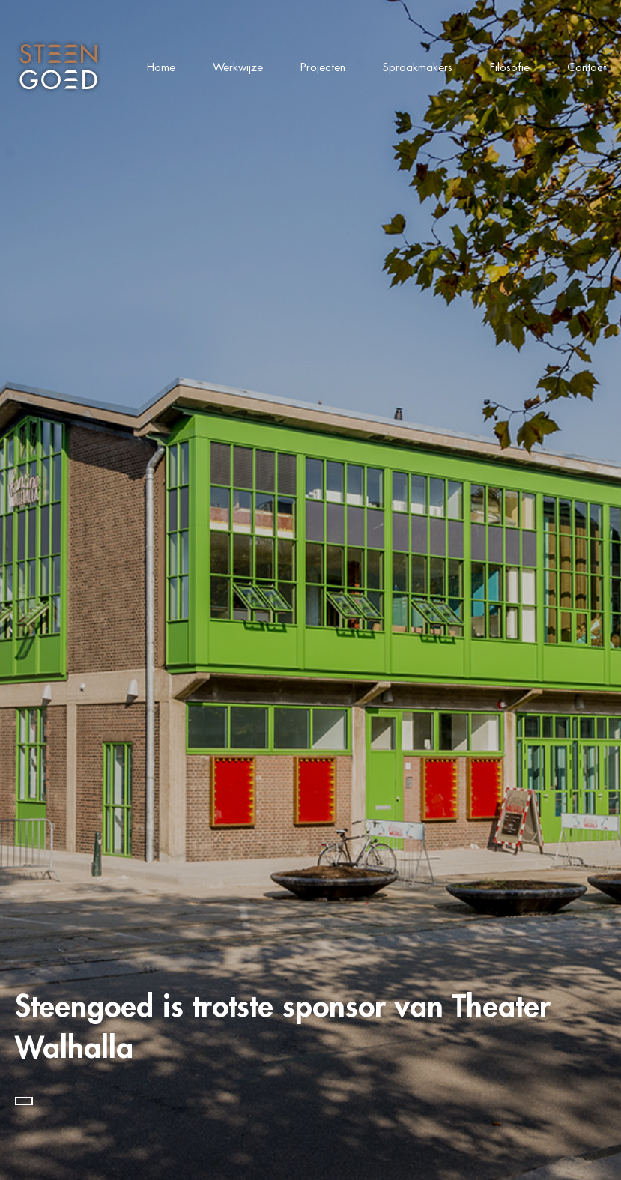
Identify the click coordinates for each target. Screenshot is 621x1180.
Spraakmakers (417, 67)
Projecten (322, 67)
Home (161, 67)
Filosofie (510, 67)
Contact (586, 67)
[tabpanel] (310, 590)
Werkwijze (238, 67)
